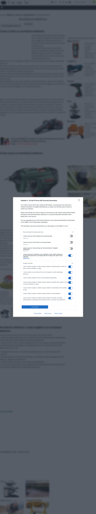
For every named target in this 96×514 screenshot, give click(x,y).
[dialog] (48, 257)
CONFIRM (34, 307)
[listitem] (48, 232)
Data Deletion (38, 313)
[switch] (70, 236)
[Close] (79, 200)
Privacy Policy (58, 313)
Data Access (47, 313)
